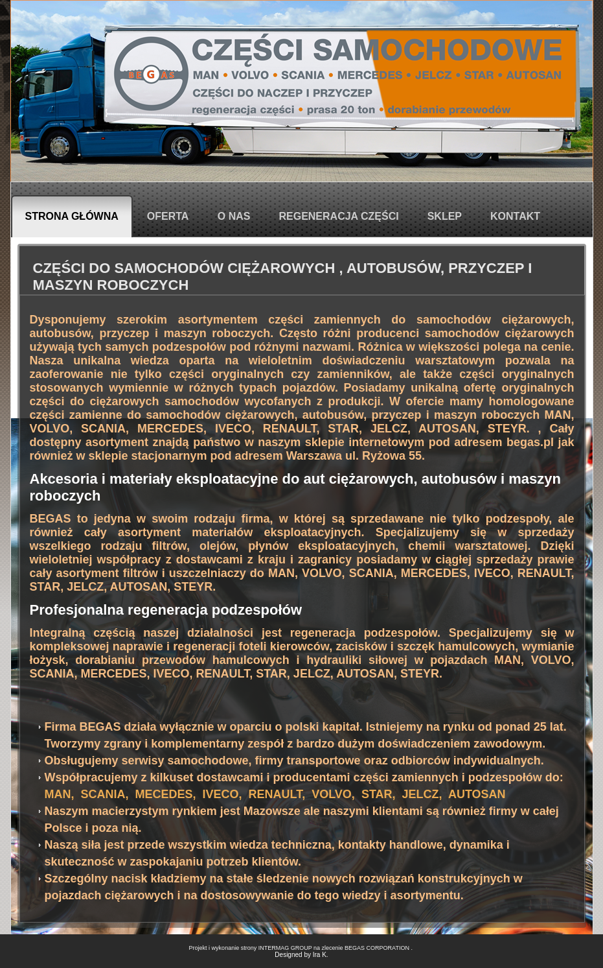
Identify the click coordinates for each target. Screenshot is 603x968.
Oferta (168, 216)
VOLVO (50, 428)
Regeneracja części (338, 216)
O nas (234, 216)
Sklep (444, 216)
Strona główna (72, 216)
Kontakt (515, 216)
